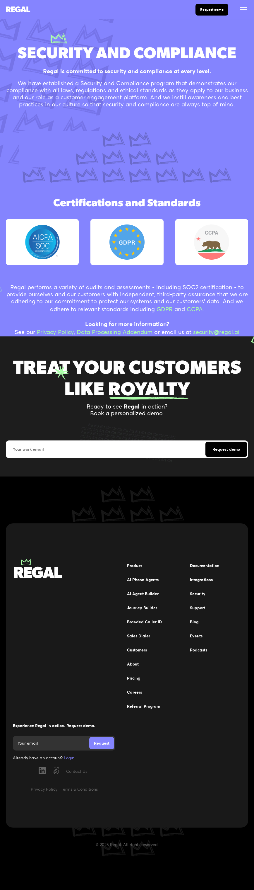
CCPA (195, 309)
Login (69, 757)
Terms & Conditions (79, 789)
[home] (22, 9)
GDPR (165, 309)
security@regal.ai (216, 332)
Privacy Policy (55, 332)
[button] (242, 10)
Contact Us (76, 771)
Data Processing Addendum (114, 332)
